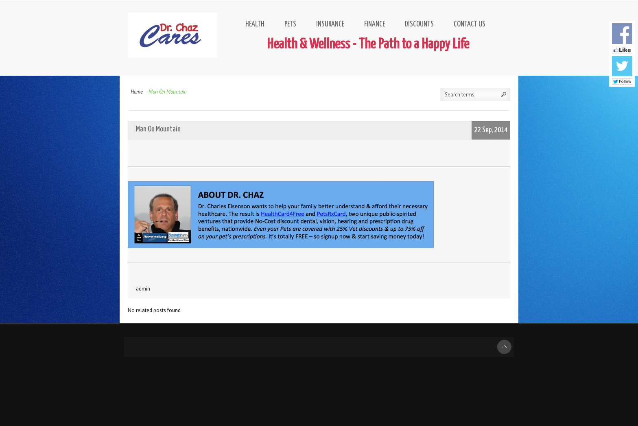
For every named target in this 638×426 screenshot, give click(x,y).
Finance (374, 24)
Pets (290, 24)
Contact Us (469, 24)
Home (137, 91)
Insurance (330, 24)
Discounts (419, 24)
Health (254, 24)
